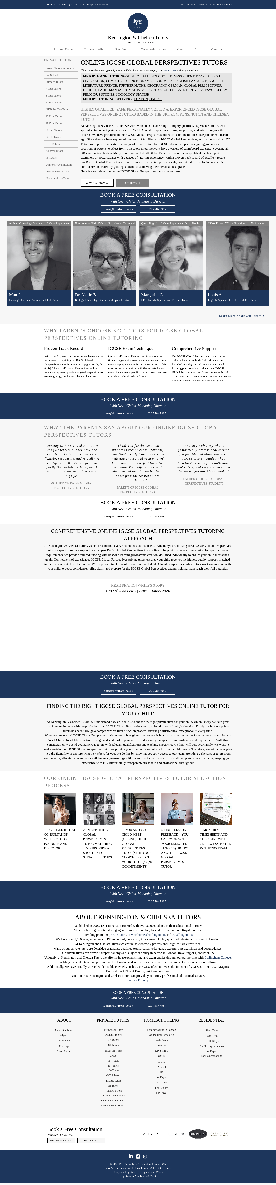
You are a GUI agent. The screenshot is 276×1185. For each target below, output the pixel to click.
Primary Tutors (54, 81)
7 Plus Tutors (53, 88)
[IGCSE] (161, 1061)
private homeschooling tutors (147, 935)
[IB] (161, 1072)
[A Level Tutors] (113, 1090)
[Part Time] (161, 1082)
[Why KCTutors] (97, 183)
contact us (170, 70)
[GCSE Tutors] (113, 1075)
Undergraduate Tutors (58, 178)
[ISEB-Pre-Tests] (113, 1050)
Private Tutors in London (60, 68)
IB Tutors (51, 157)
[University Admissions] (113, 1095)
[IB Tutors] (113, 1085)
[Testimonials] (64, 1040)
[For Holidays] (212, 1041)
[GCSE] (161, 1056)
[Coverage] (64, 1046)
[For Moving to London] (212, 1046)
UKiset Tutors (54, 130)
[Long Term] (212, 1035)
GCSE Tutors (53, 137)
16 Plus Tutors (54, 123)
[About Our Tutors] (64, 1030)
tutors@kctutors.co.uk (220, 4)
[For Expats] (161, 1077)
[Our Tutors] (132, 183)
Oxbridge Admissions (58, 171)
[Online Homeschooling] (161, 1034)
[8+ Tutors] (113, 1045)
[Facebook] (138, 1156)
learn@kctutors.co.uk (97, 4)
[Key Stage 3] (161, 1050)
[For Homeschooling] (212, 1056)
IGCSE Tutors (54, 143)
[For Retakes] (161, 1088)
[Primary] (161, 1045)
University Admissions (59, 164)
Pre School (52, 74)
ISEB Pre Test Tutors (58, 109)
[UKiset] (113, 1055)
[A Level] (161, 1067)
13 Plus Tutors (54, 116)
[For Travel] (161, 1093)
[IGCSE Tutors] (113, 1080)
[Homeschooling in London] (161, 1030)
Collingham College (218, 957)
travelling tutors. (182, 935)
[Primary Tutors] (113, 1034)
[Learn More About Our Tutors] (241, 315)
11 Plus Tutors (54, 102)
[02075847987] (157, 209)
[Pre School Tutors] (113, 1030)
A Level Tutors (54, 150)
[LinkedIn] (130, 1156)
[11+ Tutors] (113, 1060)
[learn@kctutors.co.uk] (118, 209)
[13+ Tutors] (113, 1065)
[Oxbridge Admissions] (113, 1100)
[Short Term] (212, 1030)
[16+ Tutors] (113, 1070)
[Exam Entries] (64, 1051)
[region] (39, 268)
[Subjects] (64, 1035)
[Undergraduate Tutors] (113, 1105)
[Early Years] (161, 1040)
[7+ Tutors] (113, 1039)
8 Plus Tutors (53, 95)
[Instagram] (145, 1156)
